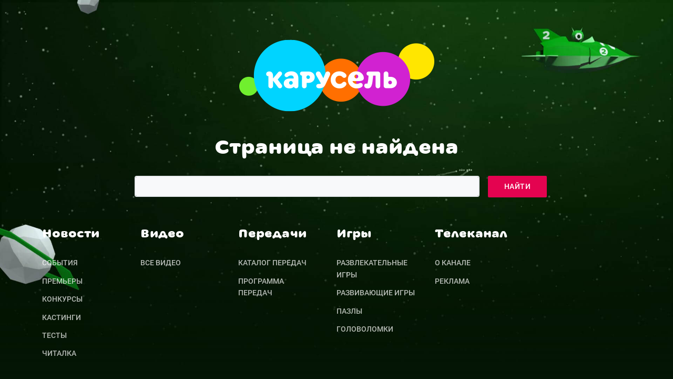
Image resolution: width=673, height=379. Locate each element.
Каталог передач (272, 262)
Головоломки (364, 329)
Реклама (452, 281)
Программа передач (261, 287)
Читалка (59, 353)
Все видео (160, 262)
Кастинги (61, 317)
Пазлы (349, 311)
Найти (517, 186)
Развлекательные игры (371, 268)
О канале (453, 262)
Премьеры (62, 281)
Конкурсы (62, 299)
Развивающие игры (375, 292)
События (60, 262)
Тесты (54, 335)
